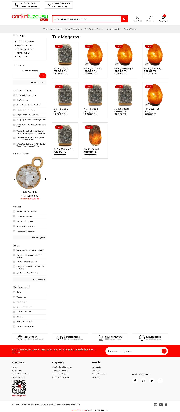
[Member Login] (137, 19)
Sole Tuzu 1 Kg (30, 192)
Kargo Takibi (17, 370)
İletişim (15, 367)
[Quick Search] (25, 75)
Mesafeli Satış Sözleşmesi (62, 367)
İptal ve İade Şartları (60, 374)
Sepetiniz (96, 377)
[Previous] (14, 178)
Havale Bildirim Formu (21, 374)
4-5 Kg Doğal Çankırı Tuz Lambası (91, 109)
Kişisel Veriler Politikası (61, 377)
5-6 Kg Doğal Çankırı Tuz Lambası (61, 109)
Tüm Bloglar (39, 280)
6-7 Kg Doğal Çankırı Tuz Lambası (61, 68)
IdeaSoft (74, 410)
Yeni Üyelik (96, 367)
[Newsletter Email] (136, 351)
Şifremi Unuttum (99, 374)
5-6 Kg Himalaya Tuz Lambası (93, 68)
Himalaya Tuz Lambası (151, 109)
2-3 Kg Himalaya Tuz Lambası (153, 68)
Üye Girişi (96, 370)
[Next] (45, 178)
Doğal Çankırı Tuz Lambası (64, 149)
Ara (42, 76)
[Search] (90, 18)
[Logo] (30, 17)
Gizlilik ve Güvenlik (60, 370)
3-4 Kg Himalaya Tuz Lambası (123, 68)
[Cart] (163, 19)
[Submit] (164, 351)
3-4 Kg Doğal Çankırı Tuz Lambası (91, 149)
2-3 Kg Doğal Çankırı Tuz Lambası (121, 109)
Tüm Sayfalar (38, 238)
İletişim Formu (18, 377)
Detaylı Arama (38, 83)
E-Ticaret (83, 410)
